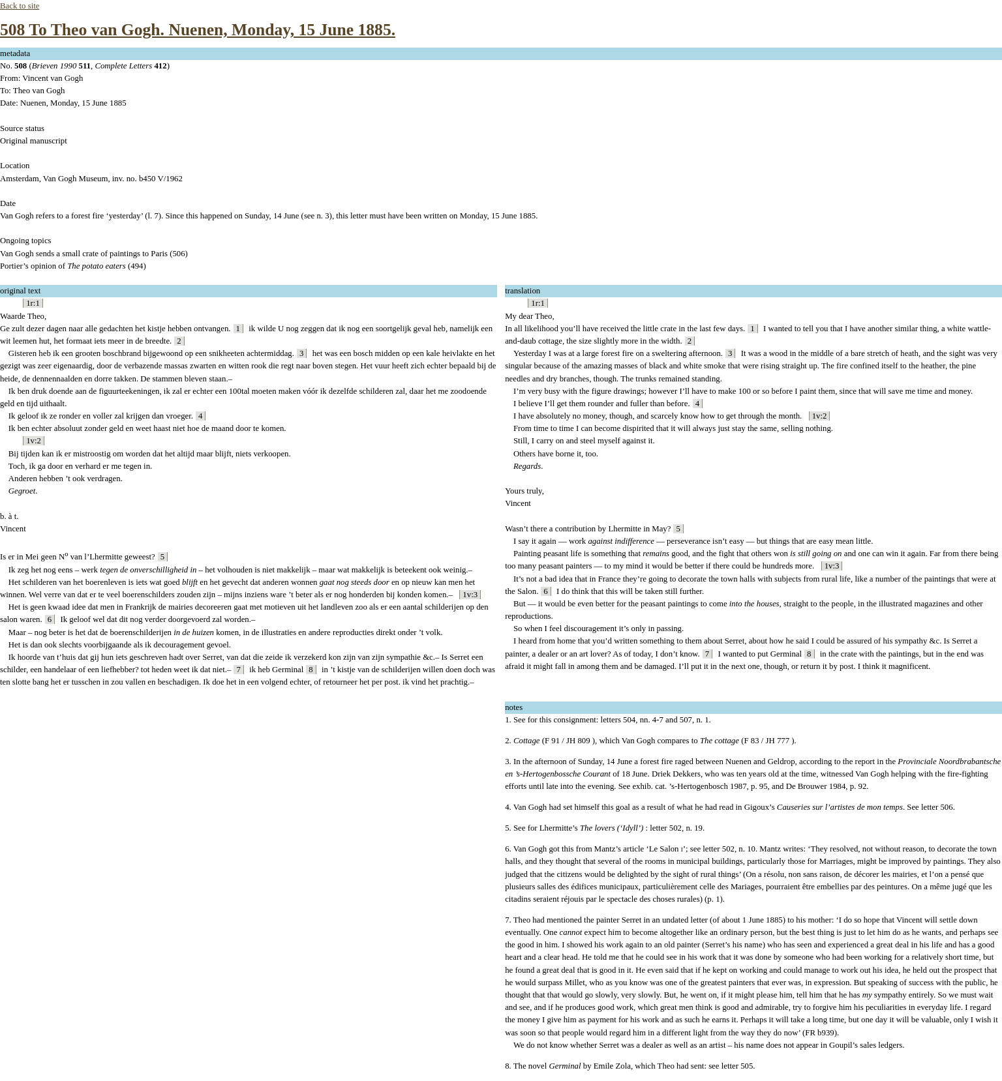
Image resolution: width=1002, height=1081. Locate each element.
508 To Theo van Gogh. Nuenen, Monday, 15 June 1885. (197, 29)
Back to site (19, 5)
